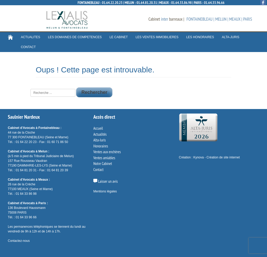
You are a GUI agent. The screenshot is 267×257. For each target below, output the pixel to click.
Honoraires (100, 146)
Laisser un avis (105, 181)
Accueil (98, 128)
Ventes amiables (104, 157)
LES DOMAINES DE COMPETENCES (75, 37)
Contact (98, 169)
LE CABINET (119, 37)
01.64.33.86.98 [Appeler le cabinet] (181, 2)
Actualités (100, 134)
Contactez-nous (19, 241)
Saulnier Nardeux (24, 116)
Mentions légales (105, 191)
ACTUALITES (30, 37)
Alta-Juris (99, 140)
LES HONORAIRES (200, 37)
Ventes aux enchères (107, 151)
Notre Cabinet (102, 163)
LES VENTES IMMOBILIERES (157, 37)
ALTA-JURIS (230, 37)
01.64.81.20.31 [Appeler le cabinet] (146, 2)
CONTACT (28, 47)
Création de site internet (223, 157)
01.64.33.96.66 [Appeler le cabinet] (214, 2)
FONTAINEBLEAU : (90, 2)
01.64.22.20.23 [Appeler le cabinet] (112, 2)
